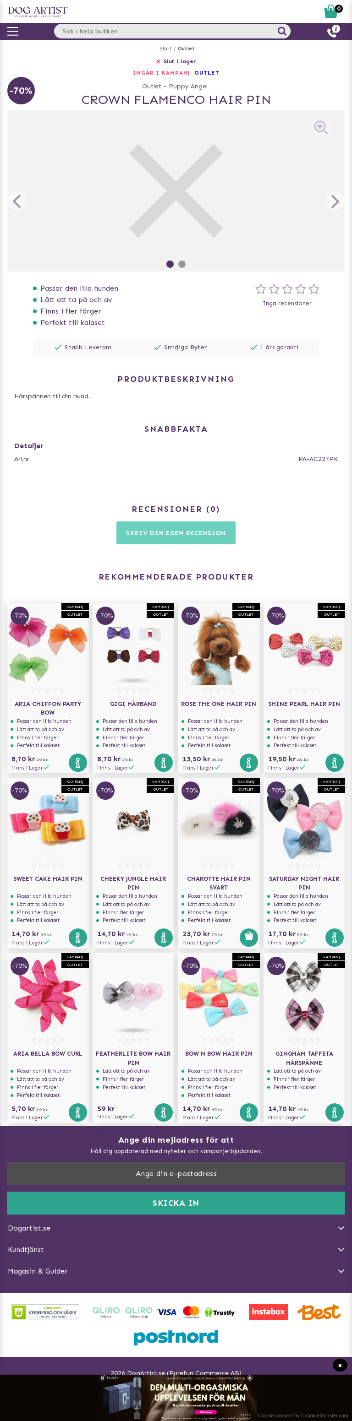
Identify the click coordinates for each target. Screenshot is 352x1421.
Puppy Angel (188, 86)
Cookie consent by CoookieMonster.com (303, 1415)
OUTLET (206, 73)
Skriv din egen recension (176, 533)
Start (165, 49)
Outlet (186, 49)
